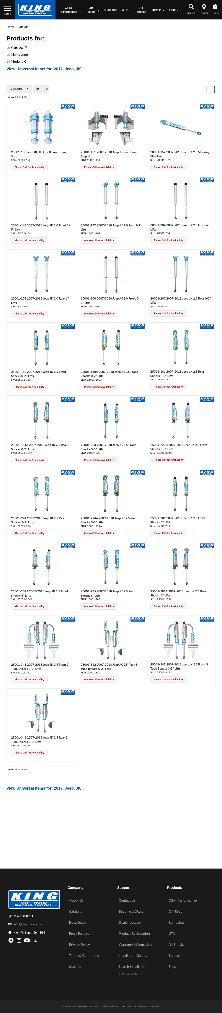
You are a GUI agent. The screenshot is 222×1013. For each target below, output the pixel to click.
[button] (70, 9)
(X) (8, 48)
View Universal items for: (44, 69)
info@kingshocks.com (27, 924)
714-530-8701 (23, 916)
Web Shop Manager (148, 1006)
